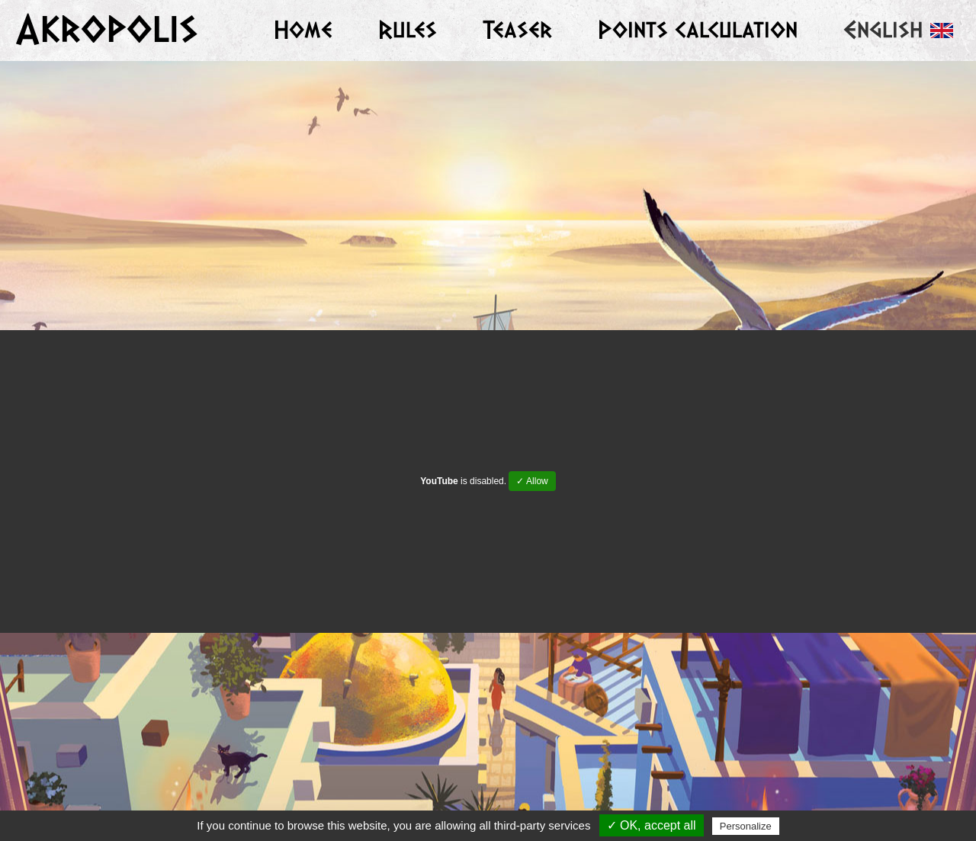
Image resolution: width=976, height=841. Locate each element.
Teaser (517, 30)
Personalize (746, 826)
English (898, 30)
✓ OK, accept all (651, 825)
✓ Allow (531, 481)
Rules (407, 30)
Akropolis (106, 29)
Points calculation (698, 30)
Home (303, 30)
